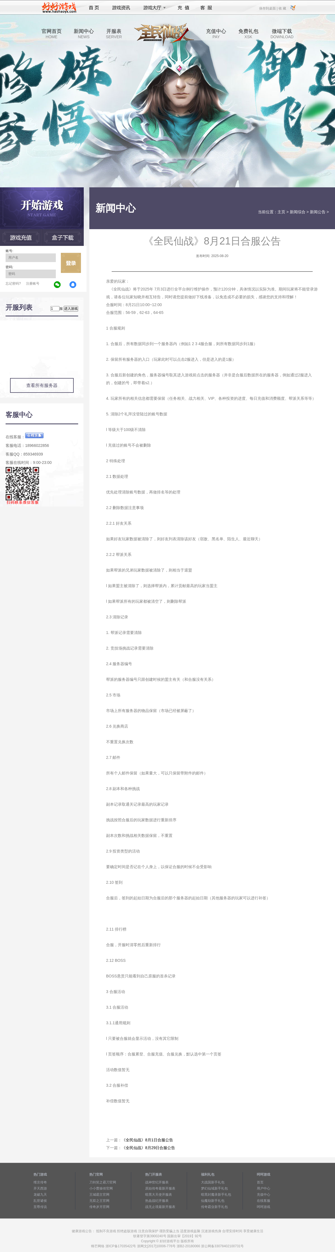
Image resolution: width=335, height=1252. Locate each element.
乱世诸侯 (40, 1201)
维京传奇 (40, 1182)
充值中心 (216, 33)
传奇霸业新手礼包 (214, 1207)
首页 (94, 7)
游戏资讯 (121, 7)
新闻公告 (318, 212)
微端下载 (282, 33)
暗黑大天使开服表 (158, 1195)
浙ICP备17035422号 (121, 1246)
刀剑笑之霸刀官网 (102, 1182)
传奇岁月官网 (99, 1207)
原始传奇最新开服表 (160, 1188)
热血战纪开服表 (157, 1201)
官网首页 (52, 33)
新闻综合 (297, 212)
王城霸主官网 (99, 1195)
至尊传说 (40, 1207)
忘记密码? (13, 283)
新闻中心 (84, 33)
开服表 (114, 33)
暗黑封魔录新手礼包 (216, 1195)
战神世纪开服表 (157, 1182)
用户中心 (263, 1188)
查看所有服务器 (42, 385)
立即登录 (71, 263)
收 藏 (282, 8)
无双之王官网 (99, 1201)
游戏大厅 (153, 7)
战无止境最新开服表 (160, 1207)
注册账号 (32, 283)
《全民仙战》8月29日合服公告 (148, 1148)
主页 (281, 212)
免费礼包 (248, 33)
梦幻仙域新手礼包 (214, 1188)
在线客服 (263, 1201)
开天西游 (40, 1188)
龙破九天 (40, 1195)
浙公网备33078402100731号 (222, 1246)
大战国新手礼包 (212, 1182)
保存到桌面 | (268, 8)
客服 (206, 7)
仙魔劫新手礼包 (212, 1201)
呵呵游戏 (263, 1207)
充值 (183, 7)
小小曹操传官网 (101, 1188)
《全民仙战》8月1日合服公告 (147, 1140)
